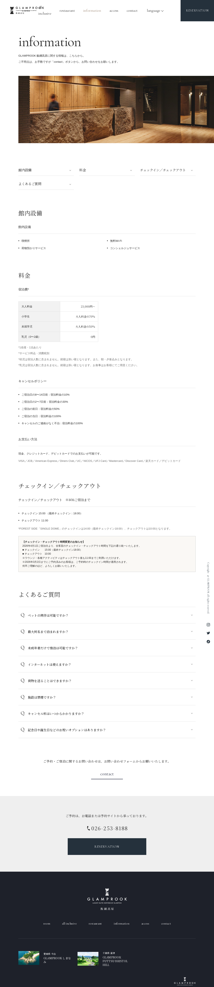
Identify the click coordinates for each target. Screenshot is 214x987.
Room (46, 923)
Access (114, 10)
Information (92, 10)
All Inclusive (69, 923)
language (153, 10)
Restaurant (67, 10)
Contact (132, 10)
